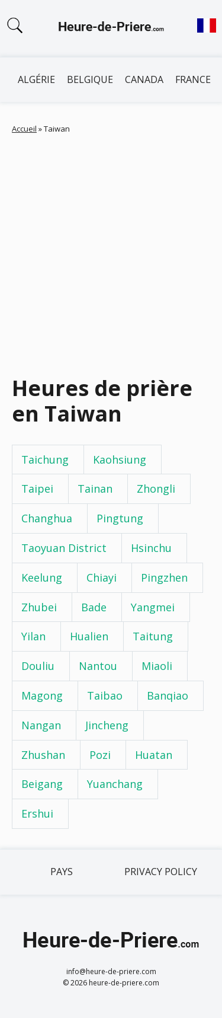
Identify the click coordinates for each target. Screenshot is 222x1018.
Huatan (153, 755)
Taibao (105, 695)
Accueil (24, 128)
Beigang (42, 784)
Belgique (90, 79)
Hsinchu (151, 548)
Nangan (41, 725)
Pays (61, 871)
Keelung (41, 577)
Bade (94, 607)
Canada (144, 79)
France (193, 79)
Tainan (95, 488)
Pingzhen (164, 577)
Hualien (89, 636)
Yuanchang (115, 784)
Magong (42, 695)
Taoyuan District (64, 548)
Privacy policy (160, 871)
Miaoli (156, 666)
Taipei (37, 488)
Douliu (37, 666)
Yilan (33, 636)
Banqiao (167, 695)
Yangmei (153, 607)
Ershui (37, 813)
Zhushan (43, 755)
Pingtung (119, 518)
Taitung (153, 636)
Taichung (45, 459)
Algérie (36, 79)
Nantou (98, 666)
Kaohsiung (119, 459)
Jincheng (106, 725)
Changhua (46, 518)
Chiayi (101, 577)
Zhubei (39, 607)
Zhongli (156, 488)
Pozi (100, 755)
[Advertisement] (111, 252)
